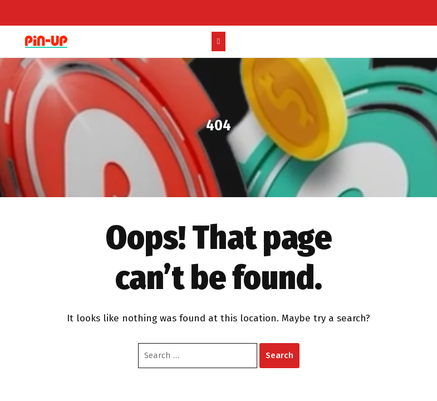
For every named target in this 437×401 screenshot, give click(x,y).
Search (279, 355)
